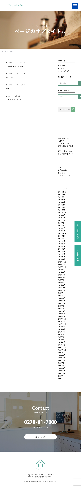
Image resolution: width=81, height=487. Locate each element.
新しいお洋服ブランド (66, 153)
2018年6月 (62, 306)
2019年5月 (61, 280)
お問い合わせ (40, 436)
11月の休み (62, 140)
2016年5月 (62, 365)
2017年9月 (61, 326)
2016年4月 (62, 368)
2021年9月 (61, 215)
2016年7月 (61, 360)
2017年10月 (62, 324)
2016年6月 (62, 363)
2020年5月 (62, 248)
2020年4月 (62, 251)
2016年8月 (62, 357)
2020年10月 (62, 236)
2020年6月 (62, 246)
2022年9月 (62, 207)
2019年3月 (61, 285)
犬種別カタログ (78, 231)
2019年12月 (62, 261)
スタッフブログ (63, 71)
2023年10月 (62, 194)
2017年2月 (61, 342)
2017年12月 (62, 319)
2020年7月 (62, 243)
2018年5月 (62, 308)
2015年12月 (62, 378)
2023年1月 (62, 204)
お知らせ (61, 68)
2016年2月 (62, 373)
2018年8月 (62, 300)
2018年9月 (61, 298)
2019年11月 (62, 264)
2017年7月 (61, 331)
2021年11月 (62, 212)
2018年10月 (62, 295)
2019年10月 (62, 267)
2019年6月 (61, 277)
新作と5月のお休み (65, 151)
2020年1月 (62, 259)
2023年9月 (62, 197)
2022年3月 (62, 210)
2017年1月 (61, 344)
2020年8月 (62, 241)
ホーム (4, 51)
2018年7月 (61, 303)
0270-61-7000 (40, 422)
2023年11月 (62, 191)
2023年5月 (62, 199)
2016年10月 (62, 352)
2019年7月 (61, 274)
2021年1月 (61, 230)
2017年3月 (61, 339)
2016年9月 (61, 355)
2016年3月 (62, 370)
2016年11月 (62, 350)
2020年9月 (62, 238)
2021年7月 (61, 220)
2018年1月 (61, 316)
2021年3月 (62, 225)
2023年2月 (62, 202)
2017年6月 (61, 334)
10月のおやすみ (64, 143)
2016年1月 (61, 376)
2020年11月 (62, 233)
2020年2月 (62, 256)
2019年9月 (61, 269)
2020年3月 (62, 254)
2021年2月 (62, 228)
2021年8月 (62, 217)
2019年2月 (61, 287)
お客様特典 (78, 255)
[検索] (73, 109)
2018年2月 (62, 313)
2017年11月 (62, 321)
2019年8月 (61, 272)
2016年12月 (62, 347)
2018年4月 (62, 311)
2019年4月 (61, 282)
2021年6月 (62, 223)
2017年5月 (61, 337)
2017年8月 (61, 329)
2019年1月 (61, 290)
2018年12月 (62, 293)
